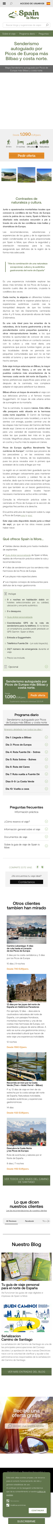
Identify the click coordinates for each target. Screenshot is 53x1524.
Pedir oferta (26, 155)
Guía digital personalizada (18, 555)
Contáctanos (26, 882)
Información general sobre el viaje (22, 829)
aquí (23, 515)
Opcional (13, 666)
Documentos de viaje (15, 836)
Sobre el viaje (9, 33)
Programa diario (27, 33)
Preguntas (44, 33)
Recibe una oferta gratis (28, 1426)
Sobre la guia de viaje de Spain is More (22, 846)
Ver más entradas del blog (26, 1371)
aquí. (30, 515)
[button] (2, 174)
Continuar (38, 1510)
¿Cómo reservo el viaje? (17, 821)
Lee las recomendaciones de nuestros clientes (26, 1210)
